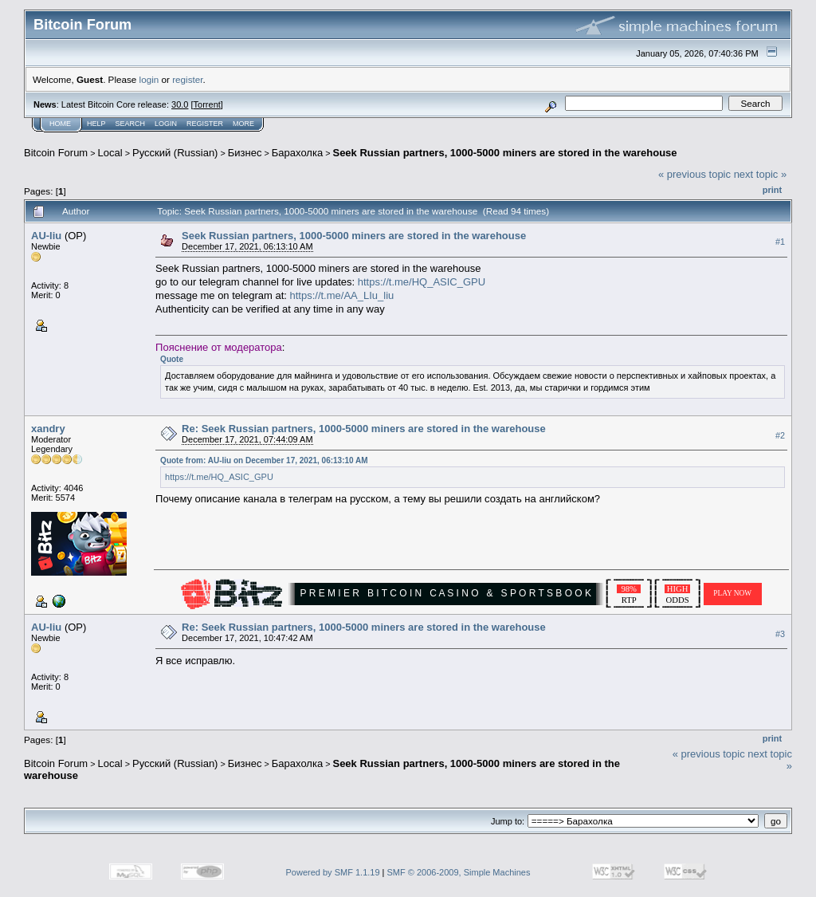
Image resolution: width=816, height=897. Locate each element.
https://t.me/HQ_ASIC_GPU (421, 282)
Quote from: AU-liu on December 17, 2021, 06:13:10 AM (263, 460)
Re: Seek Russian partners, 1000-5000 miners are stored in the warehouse (364, 429)
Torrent (207, 104)
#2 (780, 435)
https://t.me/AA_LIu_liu (341, 295)
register (187, 79)
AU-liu (46, 236)
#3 (780, 634)
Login (166, 124)
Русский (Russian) (175, 153)
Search (131, 124)
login (149, 79)
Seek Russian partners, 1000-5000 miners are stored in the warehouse (504, 153)
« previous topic (694, 174)
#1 (780, 241)
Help (96, 124)
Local (110, 153)
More (243, 124)
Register (204, 124)
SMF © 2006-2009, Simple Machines (459, 872)
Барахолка (297, 153)
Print (772, 190)
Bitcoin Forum (56, 153)
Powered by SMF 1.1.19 (333, 872)
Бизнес (245, 153)
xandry (48, 429)
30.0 (179, 104)
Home (60, 124)
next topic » (760, 174)
